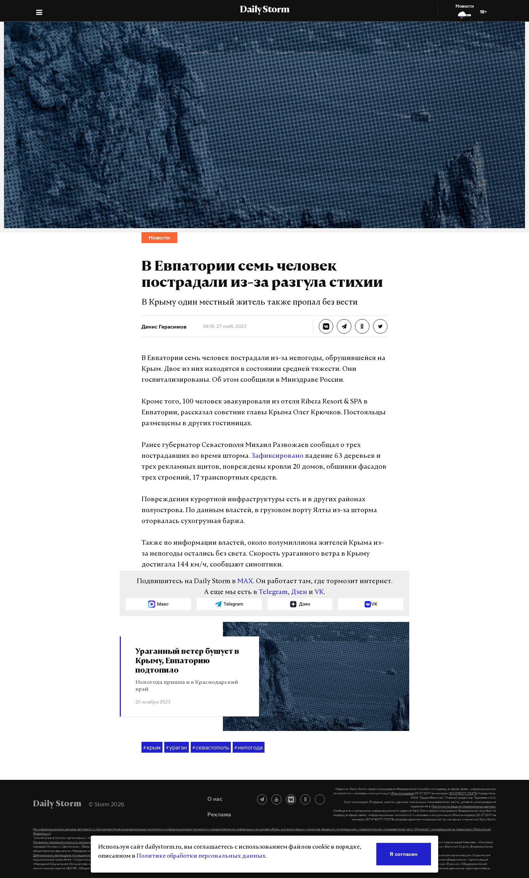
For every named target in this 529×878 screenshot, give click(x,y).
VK (319, 592)
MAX (245, 581)
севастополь (210, 747)
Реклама (219, 814)
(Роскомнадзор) (402, 793)
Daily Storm (264, 10)
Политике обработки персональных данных (201, 856)
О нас (215, 798)
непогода (248, 747)
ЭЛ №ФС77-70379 (463, 793)
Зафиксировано (277, 456)
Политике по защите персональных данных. (463, 806)
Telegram (273, 592)
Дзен (299, 592)
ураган (176, 747)
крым (152, 747)
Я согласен (404, 854)
